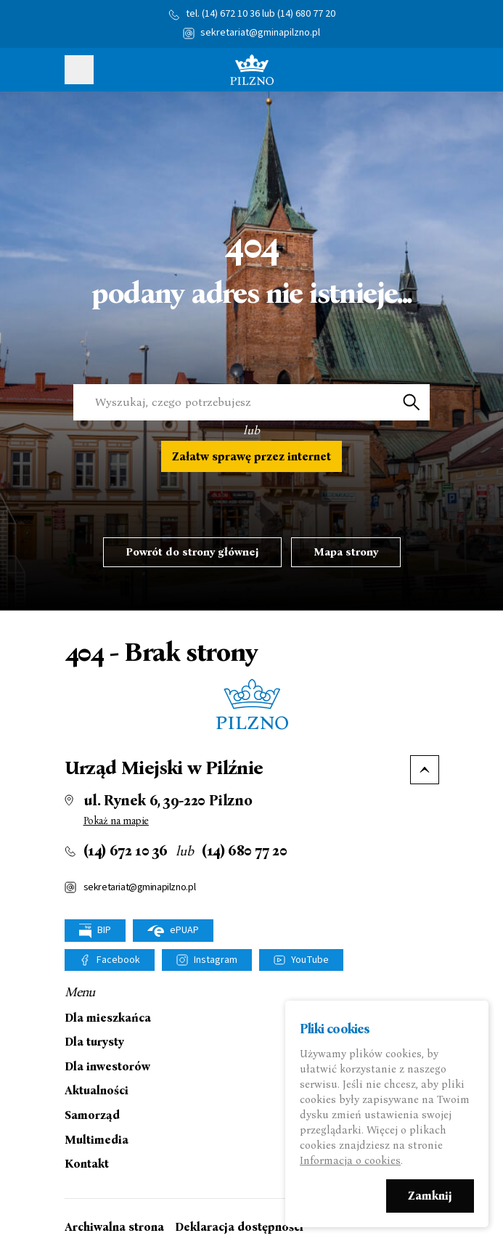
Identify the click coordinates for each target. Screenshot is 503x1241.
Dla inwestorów (107, 1066)
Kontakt (87, 1164)
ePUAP (173, 930)
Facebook (118, 960)
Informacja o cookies (350, 1161)
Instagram (215, 960)
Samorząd (92, 1115)
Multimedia (96, 1140)
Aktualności (96, 1090)
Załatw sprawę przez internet (251, 456)
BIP (95, 930)
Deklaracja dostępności (239, 1227)
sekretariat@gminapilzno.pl (260, 32)
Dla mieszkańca (108, 1018)
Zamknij (430, 1196)
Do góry (424, 769)
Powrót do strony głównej (192, 551)
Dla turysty (94, 1042)
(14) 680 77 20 (306, 14)
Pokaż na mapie (116, 820)
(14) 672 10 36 (231, 14)
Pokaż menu (79, 69)
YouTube (310, 960)
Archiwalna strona (114, 1227)
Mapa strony (346, 551)
